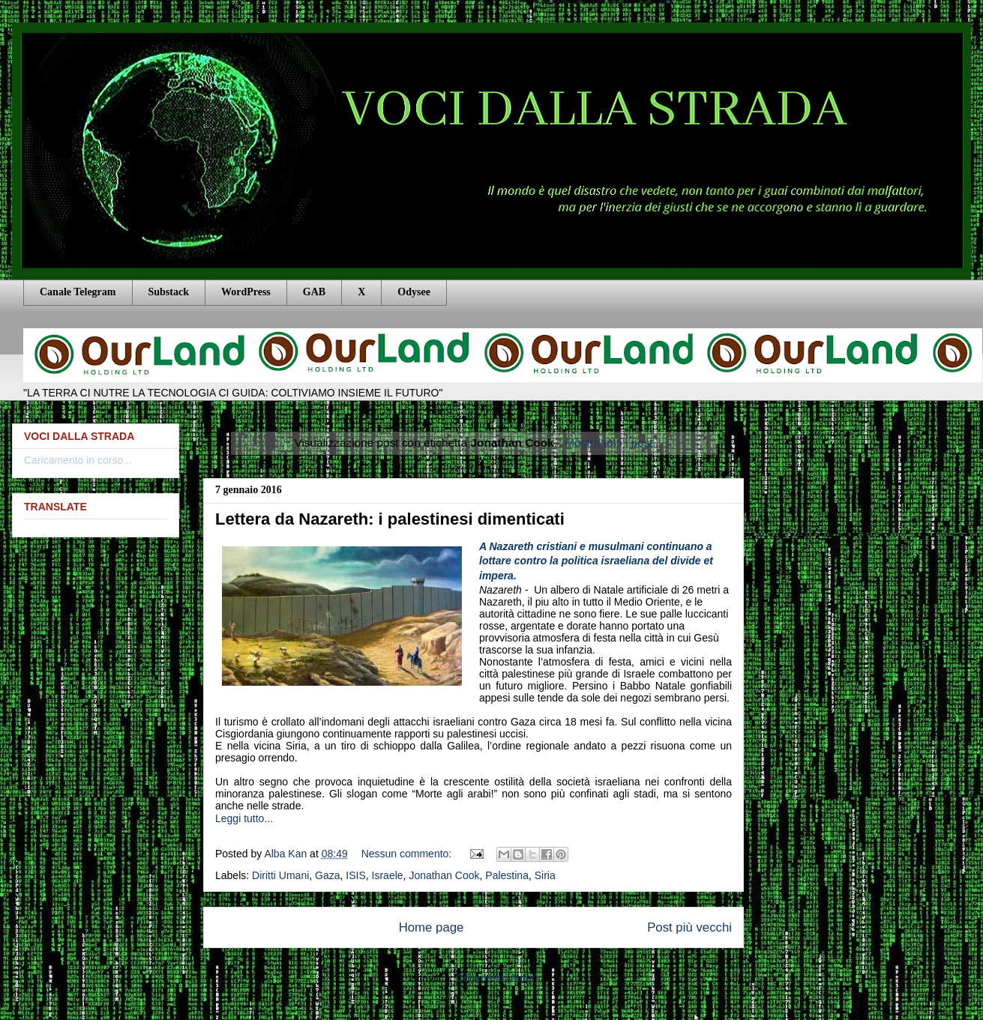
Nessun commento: (408, 854)
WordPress (246, 292)
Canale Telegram (78, 292)
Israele (387, 875)
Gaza (327, 875)
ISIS (355, 875)
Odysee (413, 292)
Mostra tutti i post (608, 442)
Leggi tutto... (244, 818)
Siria (545, 875)
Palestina (507, 875)
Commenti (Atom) (497, 978)
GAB (314, 292)
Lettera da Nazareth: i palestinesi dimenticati (390, 519)
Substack (168, 292)
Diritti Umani (280, 875)
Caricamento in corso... (78, 460)
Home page (431, 927)
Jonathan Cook (444, 875)
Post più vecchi (689, 927)
